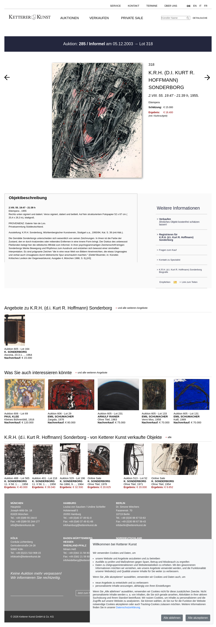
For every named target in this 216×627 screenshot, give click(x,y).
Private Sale (132, 18)
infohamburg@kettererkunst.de (80, 525)
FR (205, 5)
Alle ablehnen (171, 617)
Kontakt (133, 5)
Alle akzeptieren (198, 617)
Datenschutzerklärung (128, 607)
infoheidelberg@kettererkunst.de (81, 560)
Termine (151, 5)
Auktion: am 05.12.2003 (98, 44)
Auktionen (69, 18)
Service (115, 5)
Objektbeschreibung (28, 198)
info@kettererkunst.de (23, 525)
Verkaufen (99, 18)
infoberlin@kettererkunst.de (131, 525)
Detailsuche (200, 18)
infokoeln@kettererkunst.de (26, 556)
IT (200, 5)
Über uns (171, 5)
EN (194, 5)
